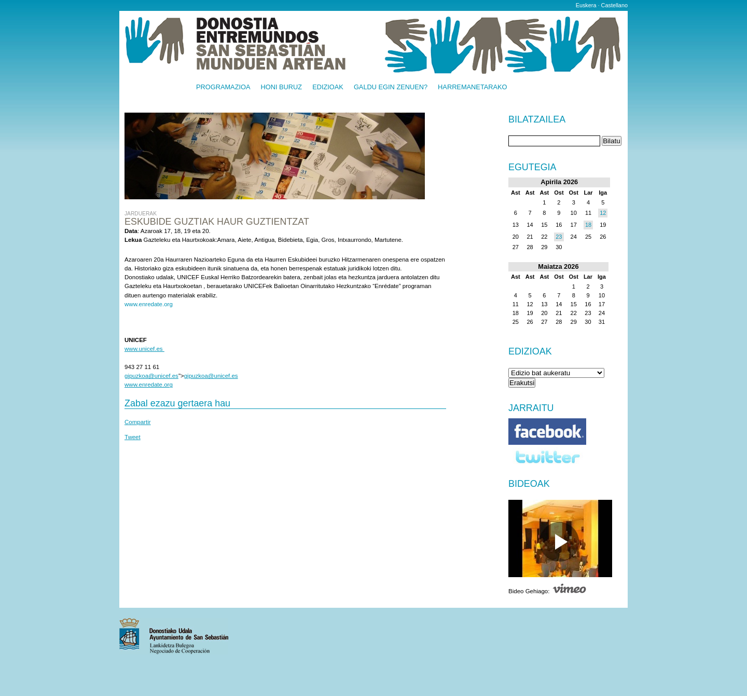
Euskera (586, 5)
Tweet (133, 437)
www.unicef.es (144, 349)
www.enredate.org (149, 304)
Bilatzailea (536, 120)
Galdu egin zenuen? (390, 87)
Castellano (614, 5)
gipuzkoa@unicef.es (151, 376)
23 (559, 237)
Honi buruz (281, 87)
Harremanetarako (472, 87)
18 (588, 225)
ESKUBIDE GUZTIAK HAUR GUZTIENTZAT (217, 221)
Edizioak (327, 87)
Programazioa (223, 87)
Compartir (138, 422)
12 (603, 213)
